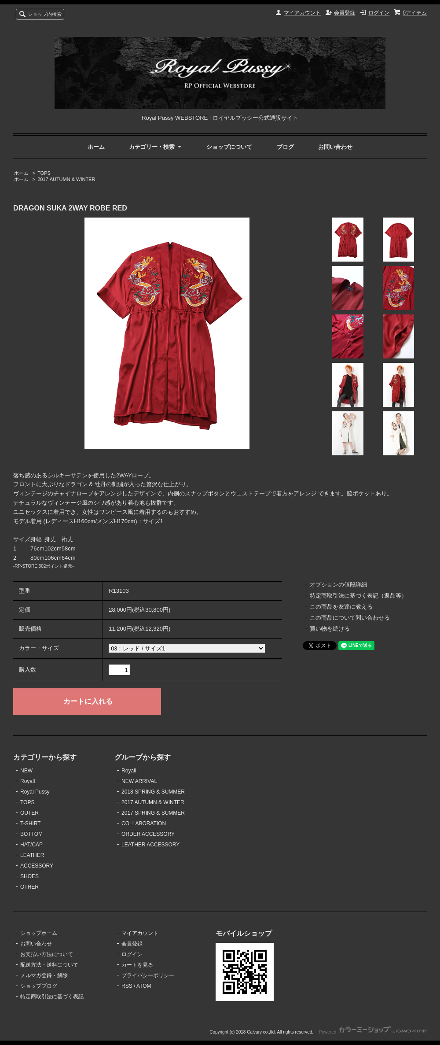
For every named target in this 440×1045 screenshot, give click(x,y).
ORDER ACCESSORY (148, 834)
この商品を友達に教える (341, 606)
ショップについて (229, 147)
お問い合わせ (335, 147)
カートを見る (137, 965)
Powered (373, 1032)
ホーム (96, 147)
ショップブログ (38, 986)
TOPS (44, 173)
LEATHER (32, 855)
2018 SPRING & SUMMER (153, 792)
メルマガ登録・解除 (44, 975)
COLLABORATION (143, 823)
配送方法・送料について (49, 965)
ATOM (143, 986)
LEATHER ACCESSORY (150, 845)
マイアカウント (302, 13)
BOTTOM (31, 834)
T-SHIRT (30, 823)
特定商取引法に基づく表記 (52, 996)
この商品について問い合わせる (350, 617)
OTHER (29, 887)
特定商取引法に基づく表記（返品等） (358, 595)
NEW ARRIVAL (139, 781)
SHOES (29, 876)
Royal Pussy (35, 792)
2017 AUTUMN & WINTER (66, 179)
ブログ (285, 147)
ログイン (378, 13)
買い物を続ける (330, 628)
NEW (26, 771)
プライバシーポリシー (147, 975)
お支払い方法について (46, 954)
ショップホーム (38, 933)
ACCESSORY (36, 866)
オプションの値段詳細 (338, 584)
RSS (126, 986)
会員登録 (344, 13)
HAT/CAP (31, 845)
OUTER (29, 813)
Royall (27, 781)
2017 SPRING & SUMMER (153, 813)
